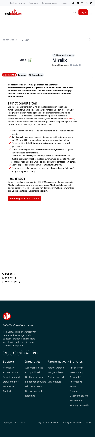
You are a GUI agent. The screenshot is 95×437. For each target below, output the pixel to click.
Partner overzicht (56, 377)
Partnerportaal (10, 372)
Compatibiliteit (33, 372)
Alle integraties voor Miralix (24, 198)
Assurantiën (76, 377)
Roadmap (33, 3)
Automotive (76, 381)
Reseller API (9, 386)
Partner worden (17, 3)
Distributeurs (54, 381)
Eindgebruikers (55, 372)
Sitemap (88, 422)
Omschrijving (9, 74)
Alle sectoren (76, 367)
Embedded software (35, 381)
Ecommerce (76, 391)
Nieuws (64, 3)
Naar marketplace (63, 55)
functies (71, 118)
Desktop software (34, 377)
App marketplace (34, 367)
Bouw (73, 386)
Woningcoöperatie (79, 405)
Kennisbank (36, 75)
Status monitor (11, 381)
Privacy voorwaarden (72, 422)
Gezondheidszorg (79, 395)
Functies (22, 75)
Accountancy (76, 372)
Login (83, 12)
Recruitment (76, 400)
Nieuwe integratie (34, 391)
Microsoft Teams (33, 386)
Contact (7, 391)
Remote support (49, 3)
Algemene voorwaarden (49, 422)
